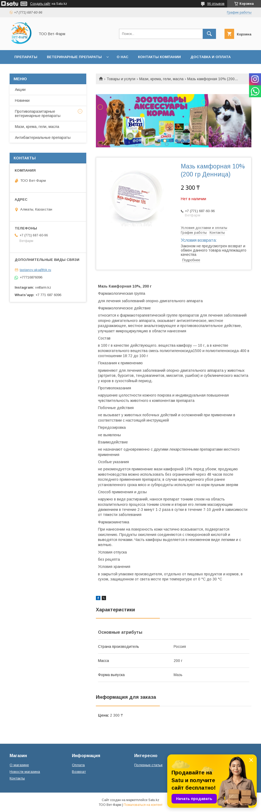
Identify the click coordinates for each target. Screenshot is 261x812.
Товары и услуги (121, 79)
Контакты (17, 778)
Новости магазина (25, 772)
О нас (122, 57)
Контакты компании (159, 57)
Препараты (25, 57)
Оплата (78, 765)
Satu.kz (153, 800)
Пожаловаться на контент (143, 805)
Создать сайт (40, 4)
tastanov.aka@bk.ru (35, 270)
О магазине (19, 765)
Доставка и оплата (210, 57)
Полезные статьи (148, 765)
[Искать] (209, 34)
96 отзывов (216, 4)
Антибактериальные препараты (43, 137)
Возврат (79, 772)
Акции (20, 89)
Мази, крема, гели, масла (161, 79)
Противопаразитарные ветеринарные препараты (37, 113)
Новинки (22, 100)
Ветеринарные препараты (74, 57)
